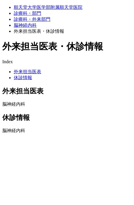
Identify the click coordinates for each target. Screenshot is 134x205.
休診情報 (23, 77)
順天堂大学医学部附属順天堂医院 (48, 7)
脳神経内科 (25, 25)
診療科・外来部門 (32, 19)
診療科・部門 (27, 13)
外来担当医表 (27, 71)
